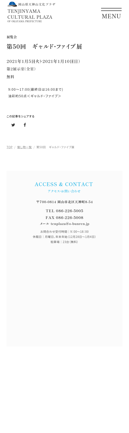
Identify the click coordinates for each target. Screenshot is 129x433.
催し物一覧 (24, 147)
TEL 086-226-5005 (64, 210)
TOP (10, 147)
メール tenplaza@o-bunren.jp (65, 223)
